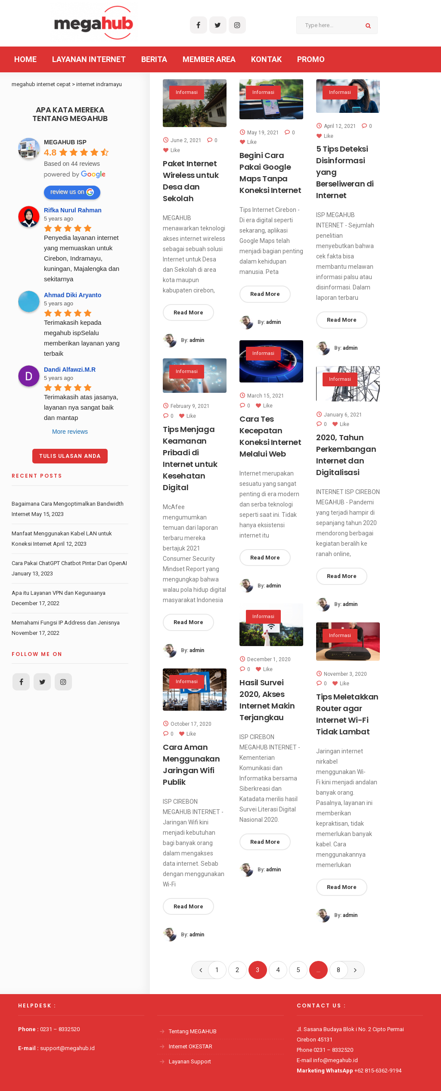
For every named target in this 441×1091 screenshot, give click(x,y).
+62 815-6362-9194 (377, 1070)
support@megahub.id (67, 1048)
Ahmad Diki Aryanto (72, 295)
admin (196, 341)
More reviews (70, 431)
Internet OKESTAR (190, 1046)
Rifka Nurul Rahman (73, 210)
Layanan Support (190, 1061)
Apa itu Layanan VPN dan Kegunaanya (59, 593)
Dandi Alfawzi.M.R (70, 369)
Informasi (187, 93)
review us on (72, 192)
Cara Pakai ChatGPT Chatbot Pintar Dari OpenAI (69, 563)
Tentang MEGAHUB (193, 1031)
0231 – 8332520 (60, 1029)
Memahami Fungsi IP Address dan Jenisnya (66, 622)
